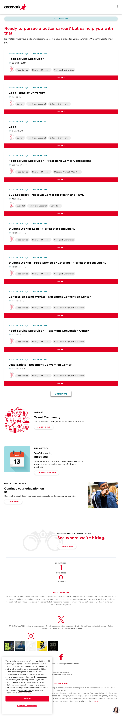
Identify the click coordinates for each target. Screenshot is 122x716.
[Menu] (116, 7)
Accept (27, 700)
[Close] (49, 663)
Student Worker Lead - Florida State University (42, 228)
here (96, 701)
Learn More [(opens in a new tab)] (13, 502)
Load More (61, 393)
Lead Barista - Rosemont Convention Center (40, 364)
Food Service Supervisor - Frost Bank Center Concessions (50, 160)
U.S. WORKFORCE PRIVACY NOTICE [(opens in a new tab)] (61, 674)
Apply (61, 77)
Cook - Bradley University (27, 92)
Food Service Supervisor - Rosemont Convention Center (49, 330)
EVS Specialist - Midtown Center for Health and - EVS (46, 194)
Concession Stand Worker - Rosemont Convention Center (50, 296)
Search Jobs (67, 547)
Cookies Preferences (27, 707)
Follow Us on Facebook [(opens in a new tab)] (61, 664)
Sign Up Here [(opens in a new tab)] (43, 427)
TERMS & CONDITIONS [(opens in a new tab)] (61, 673)
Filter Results (61, 19)
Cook (12, 126)
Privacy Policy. (25, 694)
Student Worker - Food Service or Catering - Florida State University (57, 262)
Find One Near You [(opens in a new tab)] (46, 473)
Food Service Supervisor (26, 58)
